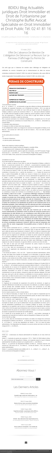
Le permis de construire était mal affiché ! (27, 44)
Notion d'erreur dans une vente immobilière (26, 405)
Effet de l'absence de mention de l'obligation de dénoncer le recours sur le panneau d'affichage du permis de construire (26, 57)
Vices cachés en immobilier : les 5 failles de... (26, 428)
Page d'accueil (43, 42)
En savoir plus (9, 451)
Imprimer (26, 358)
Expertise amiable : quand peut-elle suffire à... (26, 412)
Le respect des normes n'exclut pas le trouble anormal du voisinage (23, 42)
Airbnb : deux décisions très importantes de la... (26, 420)
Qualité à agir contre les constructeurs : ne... (26, 397)
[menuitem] (23, 42)
